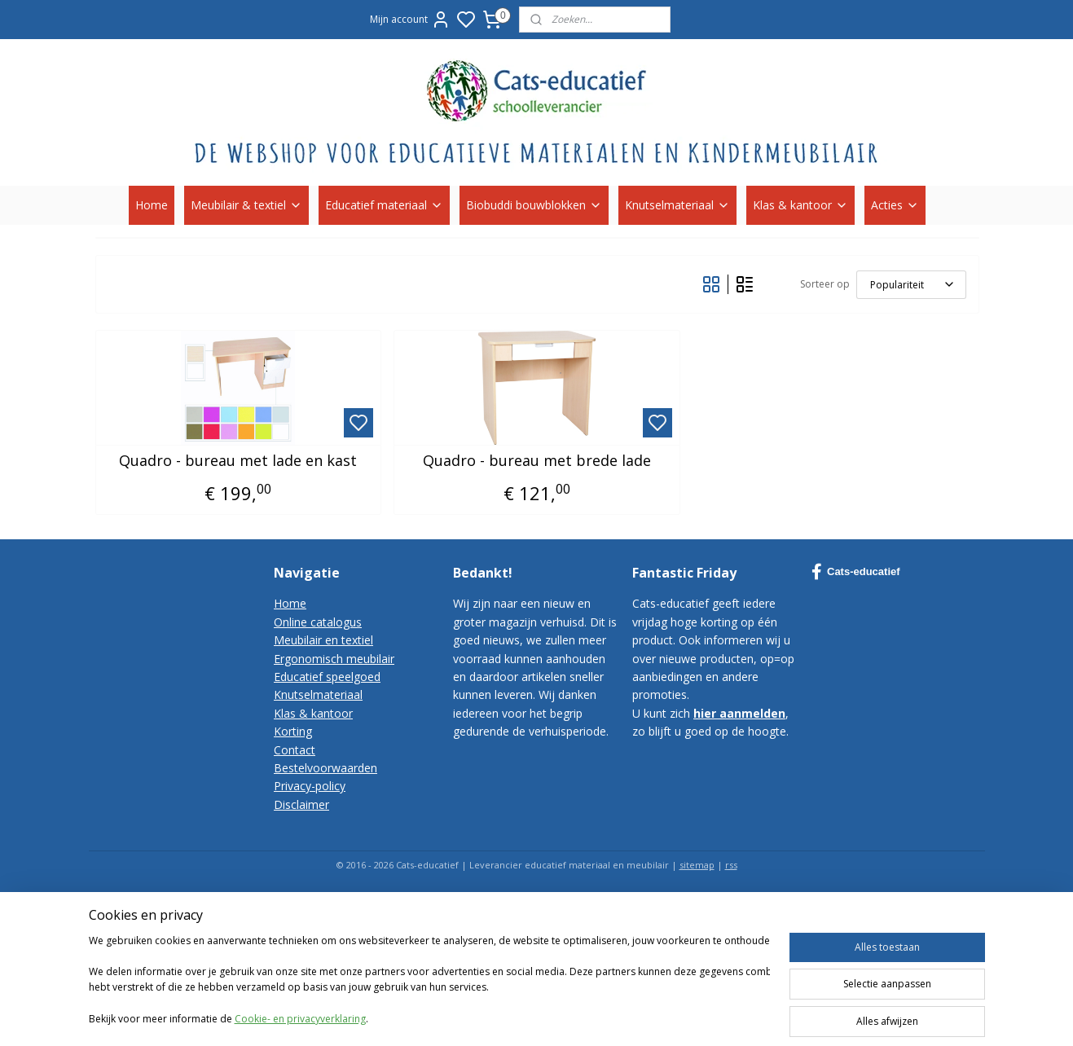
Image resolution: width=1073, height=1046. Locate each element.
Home (151, 205)
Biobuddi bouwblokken (534, 205)
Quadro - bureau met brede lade (536, 461)
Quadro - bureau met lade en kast (238, 461)
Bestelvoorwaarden (325, 768)
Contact (294, 750)
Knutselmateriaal (677, 205)
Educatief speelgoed (327, 676)
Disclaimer (301, 804)
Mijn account (410, 19)
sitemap (697, 865)
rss (731, 865)
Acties (895, 205)
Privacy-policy (309, 785)
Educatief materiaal (384, 205)
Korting (293, 731)
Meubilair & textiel (246, 205)
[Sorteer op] (910, 284)
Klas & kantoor (800, 205)
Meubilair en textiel (323, 640)
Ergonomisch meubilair (334, 658)
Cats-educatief (855, 572)
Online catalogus (318, 622)
